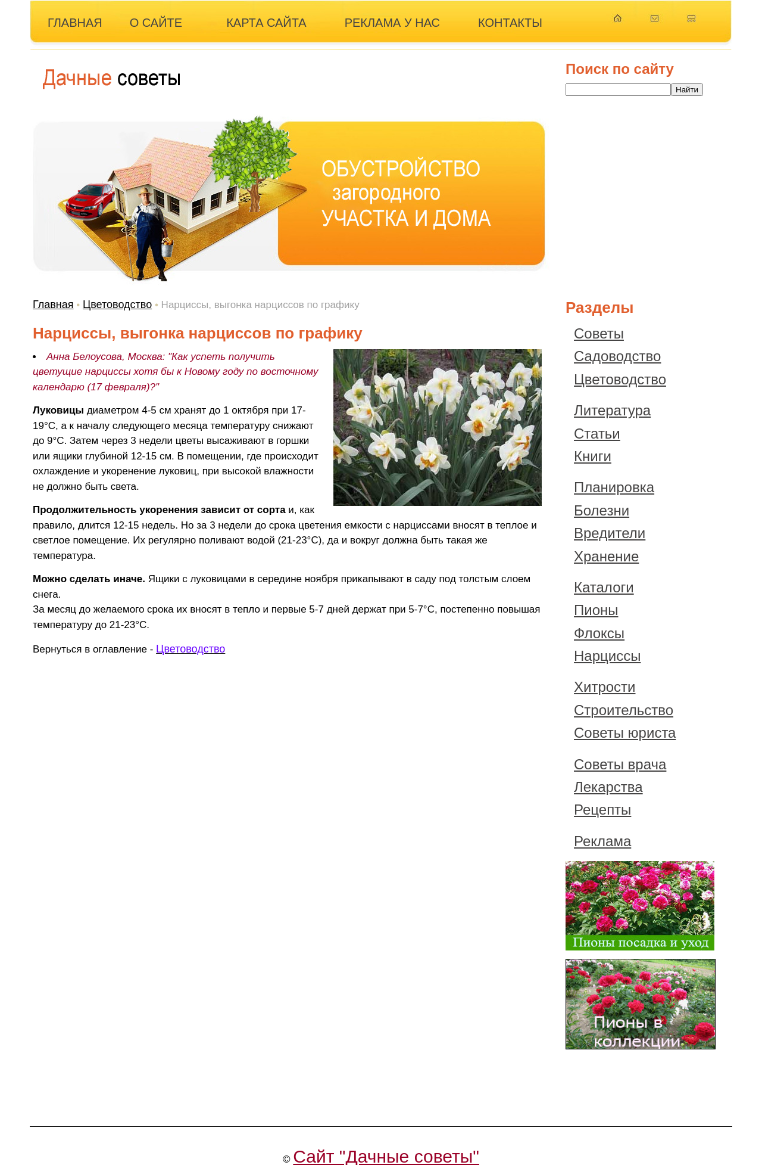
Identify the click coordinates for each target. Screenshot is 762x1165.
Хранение (606, 556)
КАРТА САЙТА (266, 22)
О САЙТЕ (156, 22)
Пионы (596, 610)
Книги (592, 456)
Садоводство (617, 356)
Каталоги (604, 587)
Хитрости (605, 687)
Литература (612, 410)
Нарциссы (607, 656)
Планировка (614, 487)
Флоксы (599, 633)
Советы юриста (625, 733)
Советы (599, 333)
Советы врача (620, 764)
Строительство (623, 710)
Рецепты (602, 809)
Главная (53, 304)
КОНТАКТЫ (510, 22)
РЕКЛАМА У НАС (392, 22)
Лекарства (608, 787)
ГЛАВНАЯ (75, 22)
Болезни (601, 510)
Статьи (597, 433)
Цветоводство (117, 304)
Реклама (602, 841)
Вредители (609, 533)
